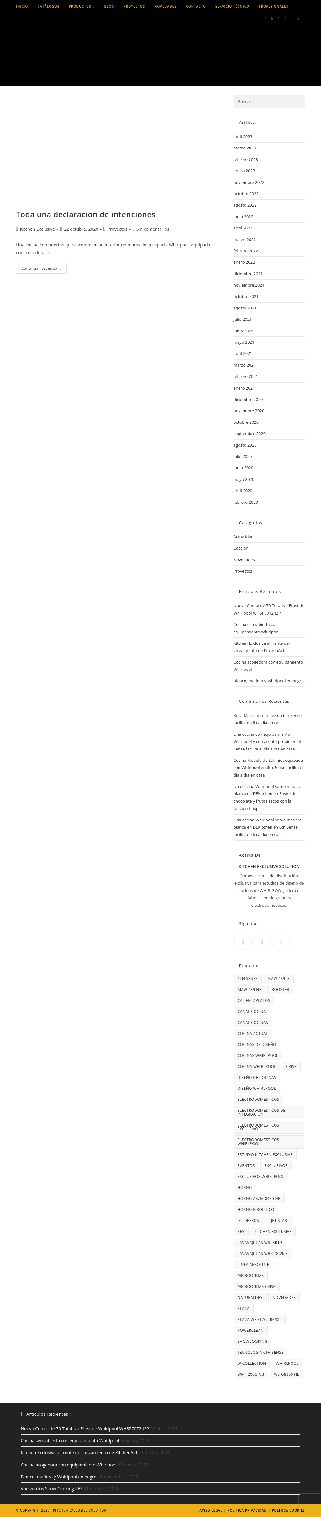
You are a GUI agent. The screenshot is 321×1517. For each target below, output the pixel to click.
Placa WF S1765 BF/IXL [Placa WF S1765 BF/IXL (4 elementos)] (260, 1319)
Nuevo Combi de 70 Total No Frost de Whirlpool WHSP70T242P (85, 1429)
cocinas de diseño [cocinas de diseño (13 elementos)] (257, 1044)
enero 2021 (244, 388)
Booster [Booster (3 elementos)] (280, 989)
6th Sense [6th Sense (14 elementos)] (248, 978)
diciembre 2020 (248, 399)
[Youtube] (281, 941)
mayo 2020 (244, 479)
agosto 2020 (245, 445)
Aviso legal (210, 1510)
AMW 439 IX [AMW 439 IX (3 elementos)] (279, 978)
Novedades (244, 559)
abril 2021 (243, 353)
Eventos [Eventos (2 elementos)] (246, 1165)
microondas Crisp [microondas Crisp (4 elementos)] (257, 1286)
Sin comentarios (152, 229)
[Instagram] (262, 941)
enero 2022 (244, 262)
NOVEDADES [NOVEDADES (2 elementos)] (284, 1297)
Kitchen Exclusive (37, 229)
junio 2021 (243, 331)
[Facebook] (243, 941)
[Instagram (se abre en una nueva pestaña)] (272, 19)
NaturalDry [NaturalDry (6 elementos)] (250, 1297)
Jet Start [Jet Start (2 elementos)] (280, 1220)
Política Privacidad (247, 1510)
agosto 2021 (245, 308)
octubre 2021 (246, 296)
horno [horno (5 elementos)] (245, 1187)
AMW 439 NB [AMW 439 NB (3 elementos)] (250, 989)
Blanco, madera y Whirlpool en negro (269, 681)
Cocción (241, 548)
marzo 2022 (245, 239)
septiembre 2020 (250, 433)
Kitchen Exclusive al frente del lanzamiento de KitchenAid (79, 1452)
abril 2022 (243, 228)
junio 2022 (243, 216)
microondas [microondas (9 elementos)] (251, 1275)
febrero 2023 (246, 159)
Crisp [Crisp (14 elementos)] (291, 1066)
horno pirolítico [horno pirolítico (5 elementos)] (256, 1209)
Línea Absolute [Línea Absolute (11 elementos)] (253, 1264)
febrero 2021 (246, 376)
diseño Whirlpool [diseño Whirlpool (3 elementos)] (257, 1088)
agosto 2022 (245, 205)
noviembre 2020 (249, 410)
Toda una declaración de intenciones (85, 214)
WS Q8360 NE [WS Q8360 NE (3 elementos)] (286, 1374)
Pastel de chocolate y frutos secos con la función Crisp (265, 801)
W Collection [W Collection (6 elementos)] (252, 1363)
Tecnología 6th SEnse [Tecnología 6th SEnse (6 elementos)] (261, 1352)
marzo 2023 (245, 148)
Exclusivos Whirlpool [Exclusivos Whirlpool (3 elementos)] (261, 1176)
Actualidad (244, 537)
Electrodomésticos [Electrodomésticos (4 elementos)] (258, 1099)
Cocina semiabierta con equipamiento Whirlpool (70, 1441)
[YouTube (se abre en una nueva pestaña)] (285, 19)
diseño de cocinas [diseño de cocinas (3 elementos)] (257, 1077)
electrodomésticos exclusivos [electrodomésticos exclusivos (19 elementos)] (258, 1127)
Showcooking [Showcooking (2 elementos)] (252, 1341)
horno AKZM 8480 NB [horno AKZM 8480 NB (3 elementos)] (259, 1198)
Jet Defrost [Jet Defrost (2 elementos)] (249, 1220)
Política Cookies (288, 1510)
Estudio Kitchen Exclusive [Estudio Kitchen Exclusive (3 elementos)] (265, 1154)
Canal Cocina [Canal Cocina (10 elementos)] (252, 1011)
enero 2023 (244, 171)
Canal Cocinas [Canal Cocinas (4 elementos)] (253, 1022)
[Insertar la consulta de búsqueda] (269, 101)
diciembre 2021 (248, 274)
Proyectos (117, 229)
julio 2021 (243, 319)
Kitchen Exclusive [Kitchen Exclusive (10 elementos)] (273, 1231)
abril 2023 (243, 136)
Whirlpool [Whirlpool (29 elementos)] (287, 1363)
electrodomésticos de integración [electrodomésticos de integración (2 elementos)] (262, 1112)
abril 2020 (243, 490)
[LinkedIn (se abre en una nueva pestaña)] (279, 19)
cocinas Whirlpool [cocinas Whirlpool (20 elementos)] (258, 1055)
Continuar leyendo (44, 269)
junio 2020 (243, 468)
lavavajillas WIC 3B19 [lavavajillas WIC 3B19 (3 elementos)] (260, 1242)
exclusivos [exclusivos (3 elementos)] (276, 1165)
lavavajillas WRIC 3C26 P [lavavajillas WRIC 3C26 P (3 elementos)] (263, 1253)
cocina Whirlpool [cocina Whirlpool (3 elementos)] (257, 1066)
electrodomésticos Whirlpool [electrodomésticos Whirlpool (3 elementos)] (258, 1141)
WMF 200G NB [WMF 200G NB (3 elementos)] (251, 1374)
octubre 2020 (246, 422)
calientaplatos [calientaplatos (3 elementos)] (254, 1000)
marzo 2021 (245, 365)
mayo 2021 (244, 342)
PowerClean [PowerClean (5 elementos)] (251, 1330)
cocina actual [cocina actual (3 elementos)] (253, 1033)
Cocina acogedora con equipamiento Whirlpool (68, 1465)
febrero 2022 (246, 251)
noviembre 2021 (249, 285)
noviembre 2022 (249, 182)
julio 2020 (243, 456)
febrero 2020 (246, 502)
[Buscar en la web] (298, 19)
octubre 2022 (246, 193)
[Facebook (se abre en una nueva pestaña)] (265, 19)
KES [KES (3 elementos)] (241, 1231)
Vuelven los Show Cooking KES (51, 1489)
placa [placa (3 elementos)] (244, 1308)
